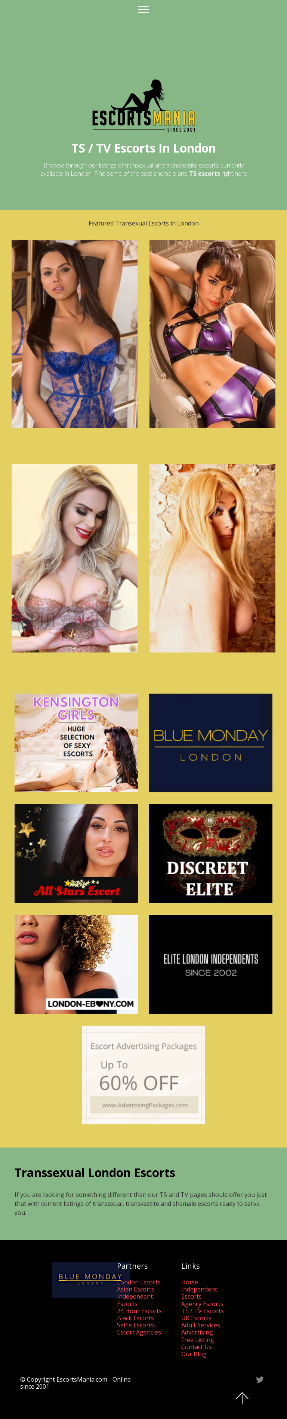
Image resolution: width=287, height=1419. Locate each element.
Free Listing (197, 1340)
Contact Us (196, 1347)
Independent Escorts (135, 1300)
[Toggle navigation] (143, 9)
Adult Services (200, 1325)
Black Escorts (135, 1318)
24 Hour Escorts (139, 1311)
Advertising (197, 1332)
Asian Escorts (135, 1289)
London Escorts (139, 1282)
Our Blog (194, 1354)
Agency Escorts (202, 1304)
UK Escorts (196, 1318)
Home (189, 1282)
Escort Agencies (139, 1332)
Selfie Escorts (135, 1325)
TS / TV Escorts (202, 1311)
